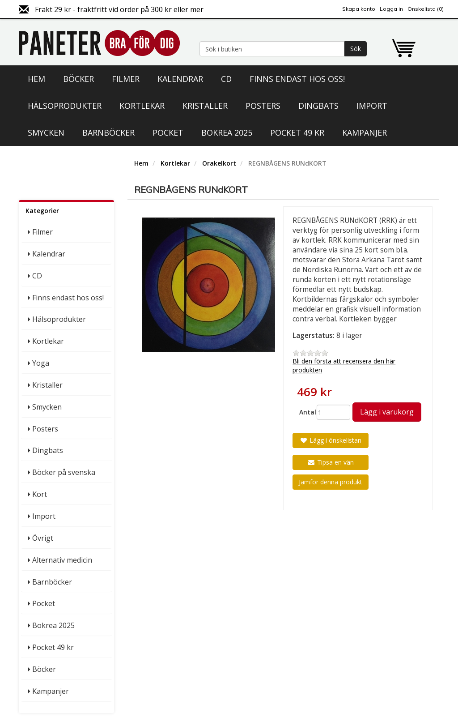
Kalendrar (180, 78)
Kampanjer (364, 132)
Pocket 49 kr (297, 132)
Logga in (391, 8)
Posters (263, 105)
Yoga (40, 363)
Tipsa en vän (330, 462)
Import (371, 105)
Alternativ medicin (62, 560)
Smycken (46, 132)
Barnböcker (108, 132)
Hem (36, 78)
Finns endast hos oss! (297, 78)
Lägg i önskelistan (330, 440)
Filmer (126, 78)
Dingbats (318, 105)
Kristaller (205, 105)
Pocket (168, 132)
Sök (355, 48)
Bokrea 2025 (226, 132)
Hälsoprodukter (65, 105)
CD (226, 78)
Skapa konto (358, 8)
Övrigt (42, 538)
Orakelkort (219, 163)
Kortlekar (142, 105)
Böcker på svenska (63, 472)
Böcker (78, 78)
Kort (39, 494)
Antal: (304, 412)
